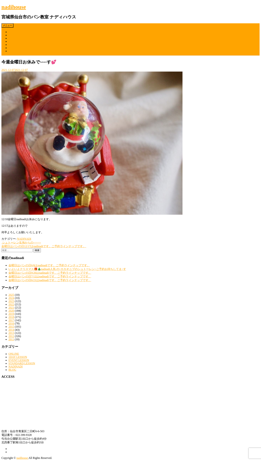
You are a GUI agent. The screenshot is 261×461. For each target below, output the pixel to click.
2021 (11, 307)
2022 (11, 304)
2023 (11, 301)
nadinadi (13, 44)
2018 (11, 317)
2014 (11, 329)
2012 (11, 336)
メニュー (7, 25)
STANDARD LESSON (21, 363)
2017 (11, 320)
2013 (11, 332)
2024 (11, 297)
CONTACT (15, 50)
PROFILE (14, 41)
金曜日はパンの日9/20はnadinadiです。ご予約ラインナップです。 (49, 272)
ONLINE (13, 353)
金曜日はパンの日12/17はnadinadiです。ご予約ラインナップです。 (43, 246)
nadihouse (13, 7)
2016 (11, 323)
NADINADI (24, 238)
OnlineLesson (16, 38)
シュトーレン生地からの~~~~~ (21, 242)
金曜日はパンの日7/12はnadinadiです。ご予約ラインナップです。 (49, 276)
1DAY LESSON (17, 357)
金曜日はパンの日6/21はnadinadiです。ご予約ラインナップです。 (49, 280)
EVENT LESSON (18, 360)
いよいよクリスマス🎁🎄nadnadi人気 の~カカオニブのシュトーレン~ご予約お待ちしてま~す (67, 269)
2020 (11, 310)
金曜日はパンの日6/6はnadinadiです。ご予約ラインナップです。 (49, 265)
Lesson (12, 35)
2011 (11, 339)
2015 (11, 326)
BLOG (12, 47)
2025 (11, 294)
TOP (11, 31)
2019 (11, 313)
